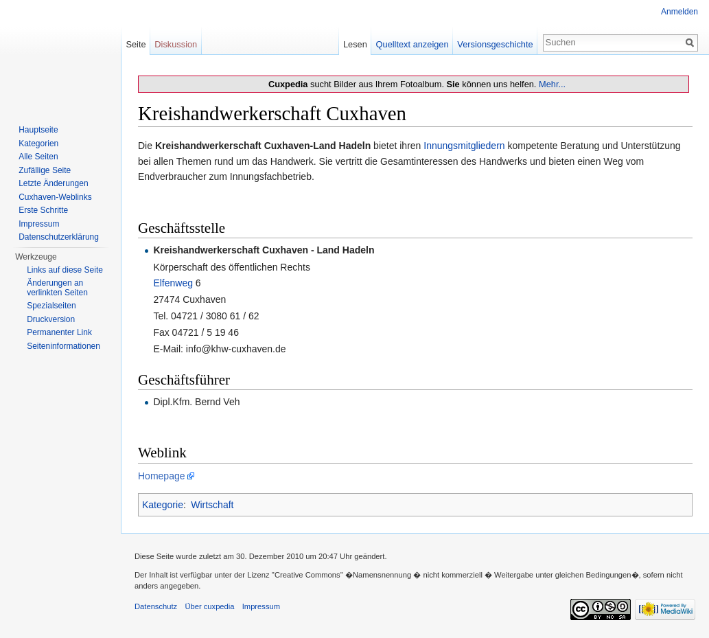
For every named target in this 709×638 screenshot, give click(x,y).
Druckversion (51, 319)
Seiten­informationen (63, 346)
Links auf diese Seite (65, 270)
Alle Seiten (38, 156)
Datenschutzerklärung (59, 237)
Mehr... (552, 84)
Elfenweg (173, 282)
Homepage (161, 475)
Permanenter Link (59, 332)
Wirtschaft (212, 504)
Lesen (355, 44)
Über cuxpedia (209, 606)
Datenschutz (156, 606)
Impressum (39, 224)
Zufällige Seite (45, 170)
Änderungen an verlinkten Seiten (57, 287)
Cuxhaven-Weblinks (55, 197)
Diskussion (175, 44)
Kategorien (38, 143)
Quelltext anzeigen (412, 44)
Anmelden (679, 11)
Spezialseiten (51, 305)
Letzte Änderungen (53, 183)
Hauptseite (38, 130)
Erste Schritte (43, 210)
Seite (136, 44)
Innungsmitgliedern (463, 145)
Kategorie (162, 504)
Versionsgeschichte (495, 44)
